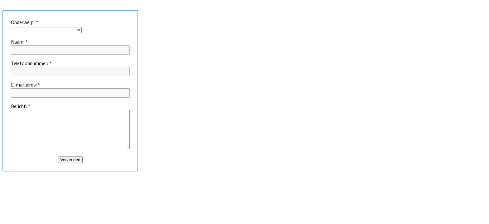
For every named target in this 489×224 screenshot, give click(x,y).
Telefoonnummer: (31, 63)
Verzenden (77, 167)
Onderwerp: (24, 22)
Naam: (19, 41)
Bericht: (20, 106)
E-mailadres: (25, 84)
